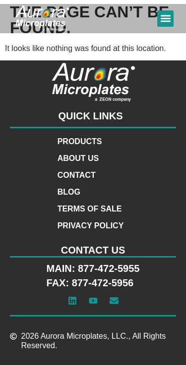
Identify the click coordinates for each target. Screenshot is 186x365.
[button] (165, 18)
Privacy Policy (91, 225)
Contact (77, 175)
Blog (69, 192)
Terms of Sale (90, 209)
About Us (78, 158)
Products (80, 141)
